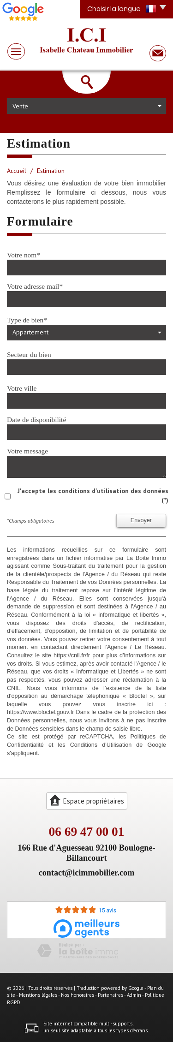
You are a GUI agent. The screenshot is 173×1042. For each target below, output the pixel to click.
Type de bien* (27, 320)
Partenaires (110, 995)
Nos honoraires (77, 995)
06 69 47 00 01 (87, 832)
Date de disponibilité (36, 419)
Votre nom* (23, 255)
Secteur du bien (29, 354)
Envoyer (141, 520)
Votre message (27, 451)
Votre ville (21, 388)
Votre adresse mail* (35, 286)
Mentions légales (38, 995)
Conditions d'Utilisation (101, 745)
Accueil (16, 171)
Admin (134, 995)
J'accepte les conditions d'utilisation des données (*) (93, 495)
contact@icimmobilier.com (87, 872)
